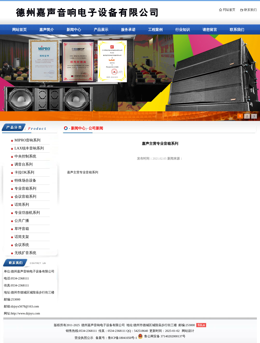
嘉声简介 (46, 30)
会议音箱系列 (25, 196)
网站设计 (188, 331)
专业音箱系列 (25, 188)
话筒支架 (22, 237)
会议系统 (22, 245)
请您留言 (210, 30)
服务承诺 (128, 30)
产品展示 (101, 30)
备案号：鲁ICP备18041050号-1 (116, 338)
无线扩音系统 (25, 253)
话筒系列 (22, 205)
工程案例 (155, 30)
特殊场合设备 (25, 180)
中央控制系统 (25, 156)
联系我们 (237, 30)
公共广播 (22, 221)
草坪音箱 (22, 229)
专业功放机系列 (27, 213)
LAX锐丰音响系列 (29, 148)
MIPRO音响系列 (27, 140)
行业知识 (182, 30)
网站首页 (19, 30)
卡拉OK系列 (24, 172)
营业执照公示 (84, 338)
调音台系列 (24, 164)
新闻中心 (74, 30)
